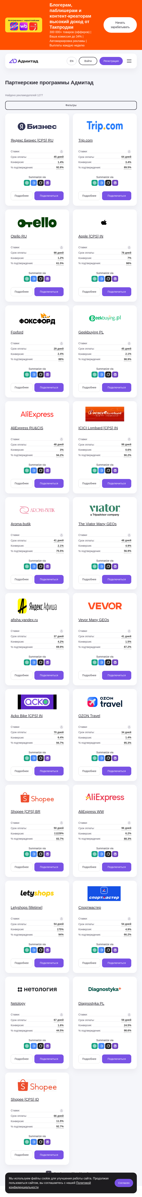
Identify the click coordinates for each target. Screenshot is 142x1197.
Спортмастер (89, 907)
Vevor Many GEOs (93, 620)
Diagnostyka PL (91, 1003)
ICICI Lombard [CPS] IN (98, 428)
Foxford (17, 332)
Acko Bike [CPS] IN (27, 716)
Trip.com (85, 140)
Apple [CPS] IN (90, 236)
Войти (88, 61)
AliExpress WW (91, 812)
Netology (18, 1003)
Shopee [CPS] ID (25, 1099)
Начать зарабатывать (120, 25)
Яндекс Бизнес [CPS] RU (32, 140)
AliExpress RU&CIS (27, 428)
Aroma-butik (21, 524)
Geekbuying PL (91, 332)
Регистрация (111, 61)
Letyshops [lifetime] (26, 907)
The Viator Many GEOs (97, 524)
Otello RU (19, 236)
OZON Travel (89, 716)
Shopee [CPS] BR (25, 812)
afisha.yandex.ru (24, 620)
